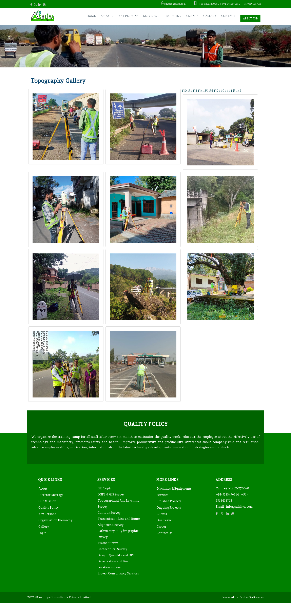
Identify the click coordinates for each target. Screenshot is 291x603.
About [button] (107, 15)
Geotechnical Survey (112, 549)
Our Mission (47, 501)
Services (162, 495)
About (42, 488)
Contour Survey (109, 513)
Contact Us (164, 533)
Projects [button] (172, 15)
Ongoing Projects (169, 507)
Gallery (209, 15)
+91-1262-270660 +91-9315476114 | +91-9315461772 (232, 494)
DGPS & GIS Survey (111, 494)
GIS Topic (104, 488)
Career (161, 526)
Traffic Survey (108, 543)
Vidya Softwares (252, 597)
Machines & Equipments (174, 488)
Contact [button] (229, 15)
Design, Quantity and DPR (116, 555)
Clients (192, 15)
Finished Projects (169, 501)
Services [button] (151, 15)
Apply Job (250, 18)
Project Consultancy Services (118, 573)
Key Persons (128, 15)
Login (42, 533)
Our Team (164, 520)
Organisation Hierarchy (55, 520)
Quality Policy (48, 507)
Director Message (50, 495)
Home (91, 15)
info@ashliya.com (239, 506)
